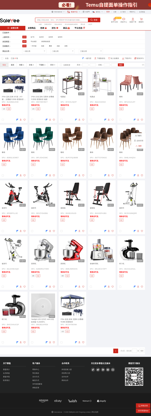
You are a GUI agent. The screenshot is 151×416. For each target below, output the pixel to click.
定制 (66, 46)
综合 (4, 65)
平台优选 (80, 28)
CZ (9, 109)
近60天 (60, 37)
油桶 (40, 24)
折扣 (55, 28)
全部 (24, 37)
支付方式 (35, 377)
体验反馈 (35, 388)
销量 (21, 65)
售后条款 (35, 373)
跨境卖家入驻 (67, 369)
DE (33, 276)
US (4, 109)
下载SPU (128, 58)
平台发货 (33, 41)
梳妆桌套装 (58, 24)
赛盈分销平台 (9, 20)
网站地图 (95, 412)
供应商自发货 (45, 41)
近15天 (41, 37)
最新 (12, 65)
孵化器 (83, 24)
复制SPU (140, 58)
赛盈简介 (6, 369)
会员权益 (142, 12)
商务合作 (65, 380)
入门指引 (123, 12)
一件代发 (33, 46)
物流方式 (35, 380)
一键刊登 (88, 58)
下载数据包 (101, 58)
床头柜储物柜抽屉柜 (71, 24)
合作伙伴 (65, 377)
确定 (121, 65)
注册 (114, 12)
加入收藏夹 (115, 58)
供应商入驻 (66, 373)
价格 (31, 65)
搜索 (93, 20)
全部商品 (32, 28)
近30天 (51, 37)
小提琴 (90, 24)
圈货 (50, 46)
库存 (52, 65)
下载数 (42, 65)
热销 (43, 28)
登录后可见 (6, 105)
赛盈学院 (6, 377)
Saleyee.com (74, 412)
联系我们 (6, 380)
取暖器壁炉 (48, 24)
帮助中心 (132, 12)
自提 (58, 46)
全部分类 (12, 28)
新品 (66, 28)
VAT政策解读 (37, 384)
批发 (42, 46)
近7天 (32, 37)
